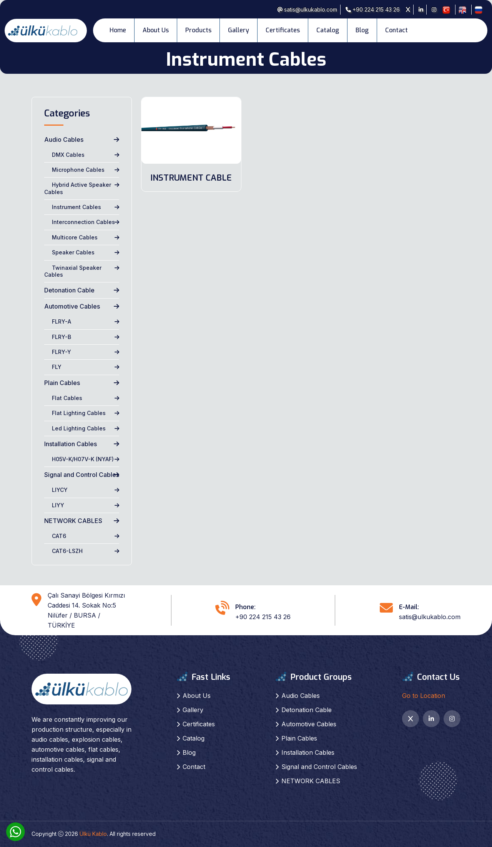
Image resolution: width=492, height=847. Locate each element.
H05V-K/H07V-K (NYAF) (83, 459)
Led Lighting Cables (79, 428)
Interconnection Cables (83, 222)
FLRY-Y (61, 352)
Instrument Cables (76, 207)
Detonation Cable (69, 290)
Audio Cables (63, 139)
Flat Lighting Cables (79, 413)
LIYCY (60, 490)
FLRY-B (61, 337)
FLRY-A (61, 321)
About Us (156, 30)
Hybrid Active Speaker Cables (77, 188)
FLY (57, 367)
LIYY (58, 505)
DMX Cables (68, 154)
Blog (362, 30)
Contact (396, 30)
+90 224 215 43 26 (373, 9)
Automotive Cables (72, 306)
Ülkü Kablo (93, 833)
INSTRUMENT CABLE (191, 177)
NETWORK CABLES (73, 521)
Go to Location (423, 695)
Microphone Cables (78, 169)
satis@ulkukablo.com (307, 9)
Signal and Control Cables (81, 474)
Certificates (283, 30)
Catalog (327, 30)
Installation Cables (70, 444)
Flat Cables (67, 398)
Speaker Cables (73, 252)
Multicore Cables (75, 237)
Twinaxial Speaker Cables (72, 271)
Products (198, 30)
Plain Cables (62, 383)
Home (118, 30)
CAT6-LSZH (67, 551)
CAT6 (59, 536)
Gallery (238, 30)
